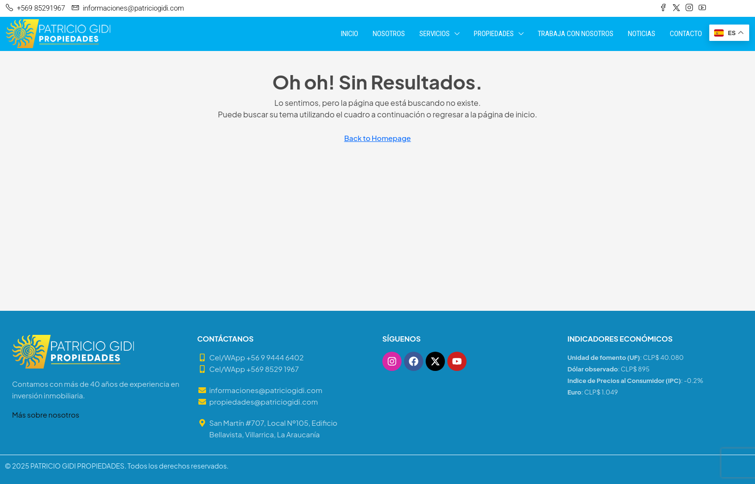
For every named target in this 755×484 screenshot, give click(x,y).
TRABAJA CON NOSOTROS (575, 33)
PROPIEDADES (494, 33)
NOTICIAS (641, 33)
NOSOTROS (389, 33)
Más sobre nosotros (45, 414)
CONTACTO (686, 33)
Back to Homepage (377, 137)
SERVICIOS (434, 33)
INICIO (349, 33)
